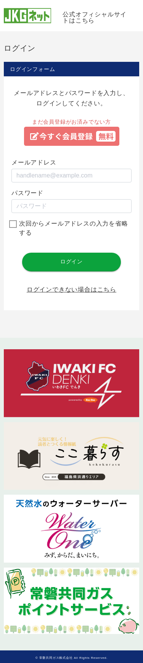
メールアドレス (33, 162)
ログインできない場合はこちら (71, 290)
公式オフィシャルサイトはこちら (95, 17)
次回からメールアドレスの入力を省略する (73, 228)
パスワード (27, 193)
